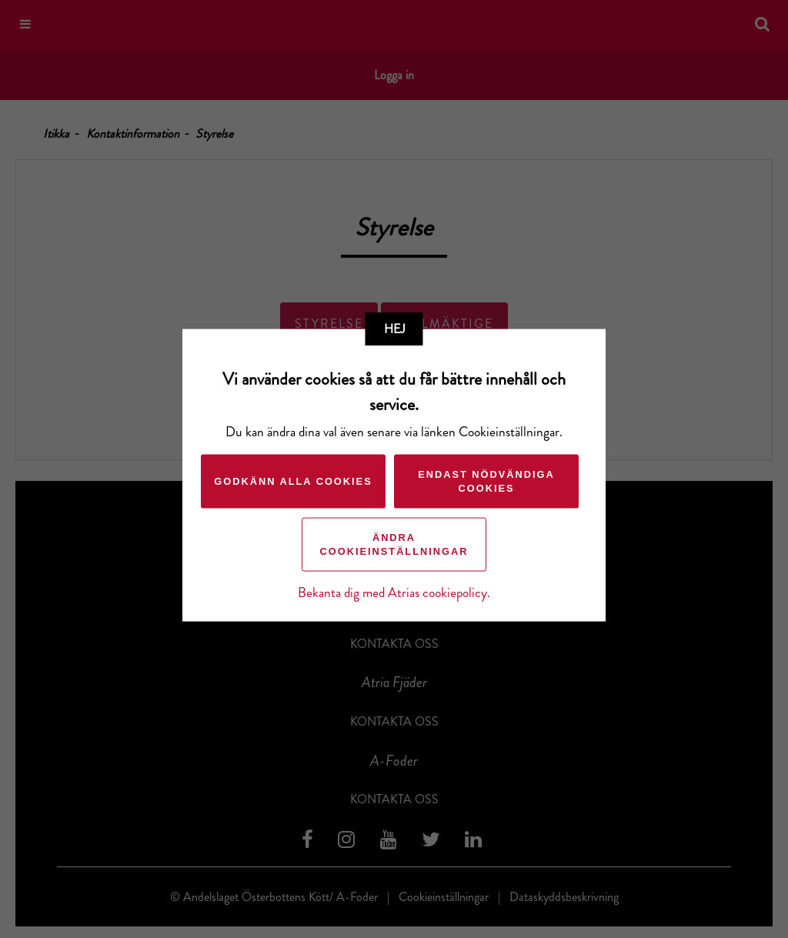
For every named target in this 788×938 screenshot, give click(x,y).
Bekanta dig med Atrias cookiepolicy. (394, 592)
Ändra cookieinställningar (394, 543)
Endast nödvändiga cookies (486, 480)
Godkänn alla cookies (293, 480)
